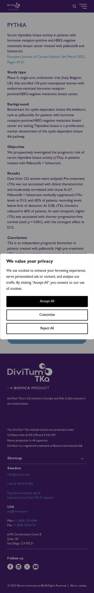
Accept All (47, 301)
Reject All (47, 328)
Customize (47, 315)
